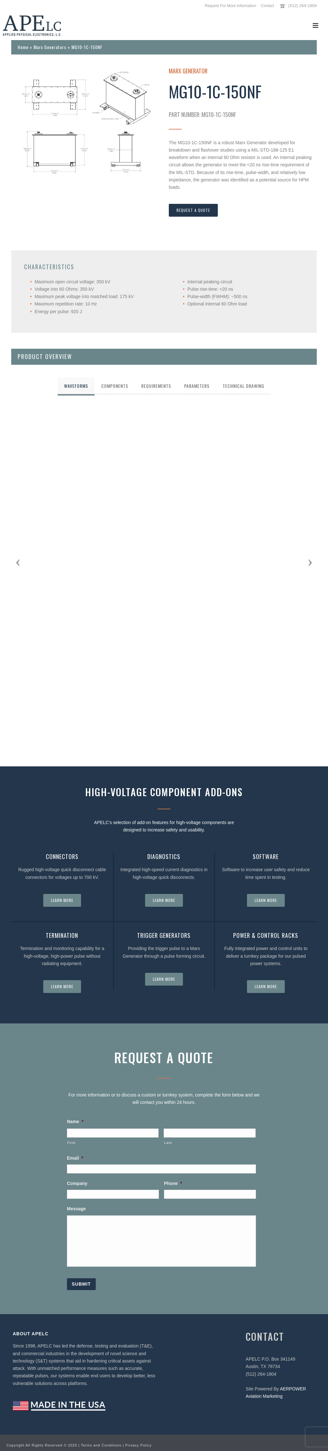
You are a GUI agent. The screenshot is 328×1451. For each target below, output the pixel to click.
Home (23, 47)
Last (168, 1143)
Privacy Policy (138, 1442)
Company (77, 1183)
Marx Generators (50, 47)
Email (75, 1158)
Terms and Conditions (101, 1442)
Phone (173, 1183)
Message (76, 1208)
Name (75, 1121)
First (71, 1143)
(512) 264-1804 (302, 5)
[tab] (76, 386)
